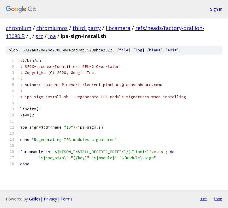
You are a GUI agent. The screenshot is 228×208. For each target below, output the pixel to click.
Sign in (216, 9)
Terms (66, 199)
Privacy (50, 199)
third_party (87, 28)
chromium (18, 28)
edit (172, 50)
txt (203, 198)
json (217, 198)
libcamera (118, 28)
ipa (52, 36)
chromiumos (52, 28)
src (39, 36)
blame (155, 50)
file (123, 50)
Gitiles (34, 199)
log (138, 50)
